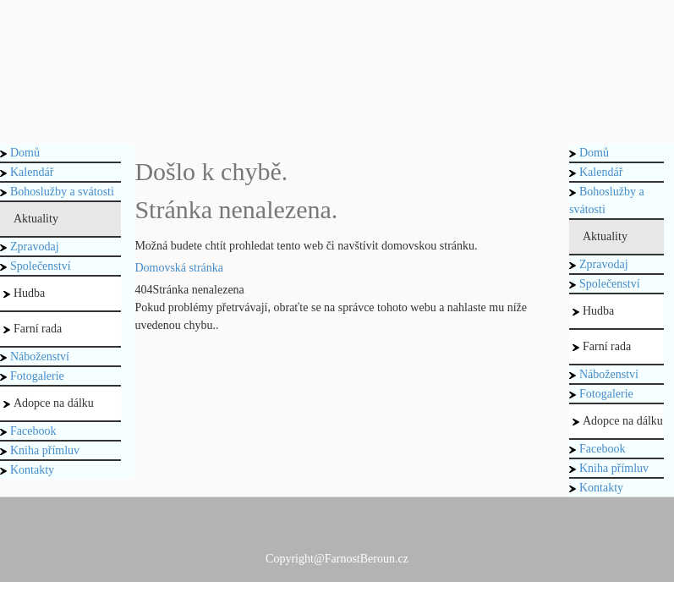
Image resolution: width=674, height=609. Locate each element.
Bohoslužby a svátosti (57, 191)
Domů (20, 152)
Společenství (35, 266)
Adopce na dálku (48, 403)
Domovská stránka (178, 267)
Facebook (28, 431)
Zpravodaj (29, 246)
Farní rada (32, 328)
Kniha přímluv (39, 450)
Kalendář (26, 172)
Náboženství (34, 356)
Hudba (24, 293)
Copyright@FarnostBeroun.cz (337, 558)
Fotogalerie (32, 376)
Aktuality (30, 218)
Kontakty (27, 470)
